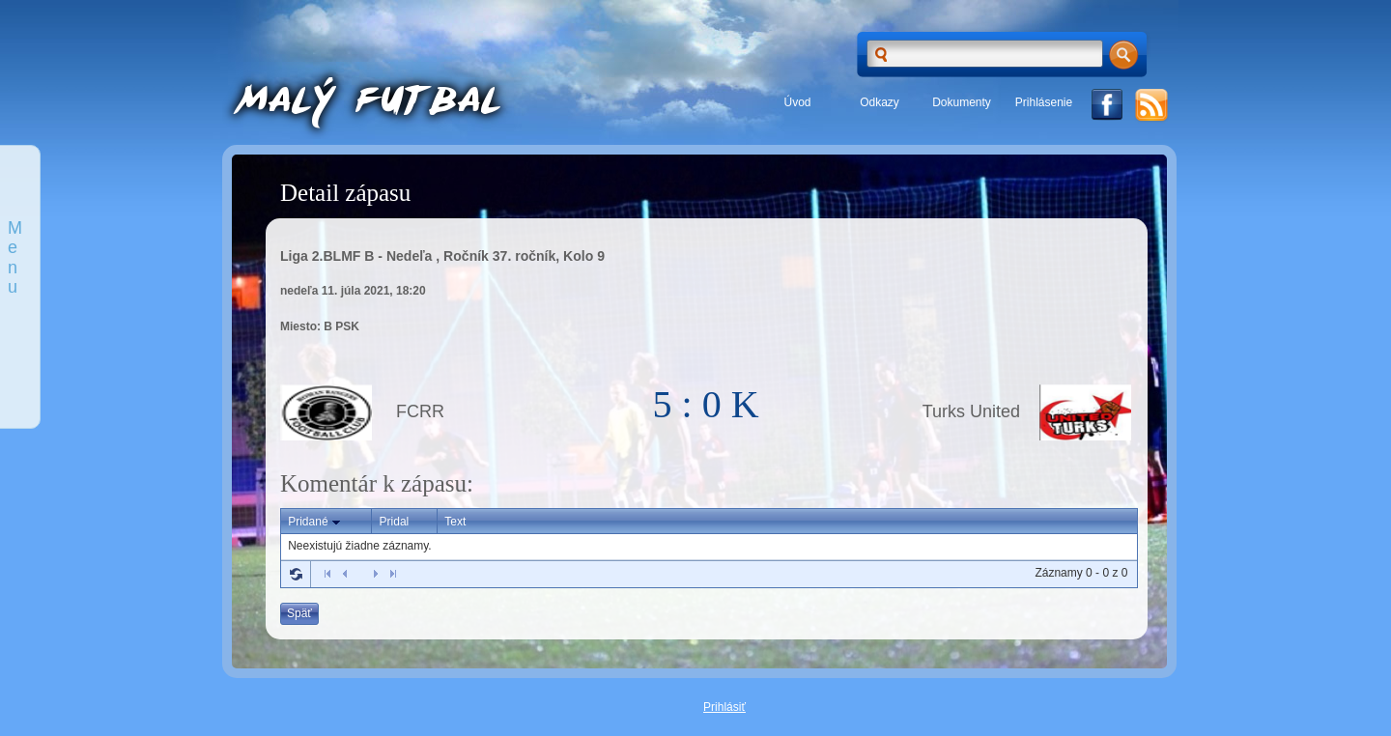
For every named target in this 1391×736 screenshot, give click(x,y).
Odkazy (879, 102)
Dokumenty (961, 102)
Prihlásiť (724, 707)
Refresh (295, 573)
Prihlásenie (1043, 102)
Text (455, 521)
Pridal (395, 521)
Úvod (796, 102)
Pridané (315, 522)
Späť (299, 613)
